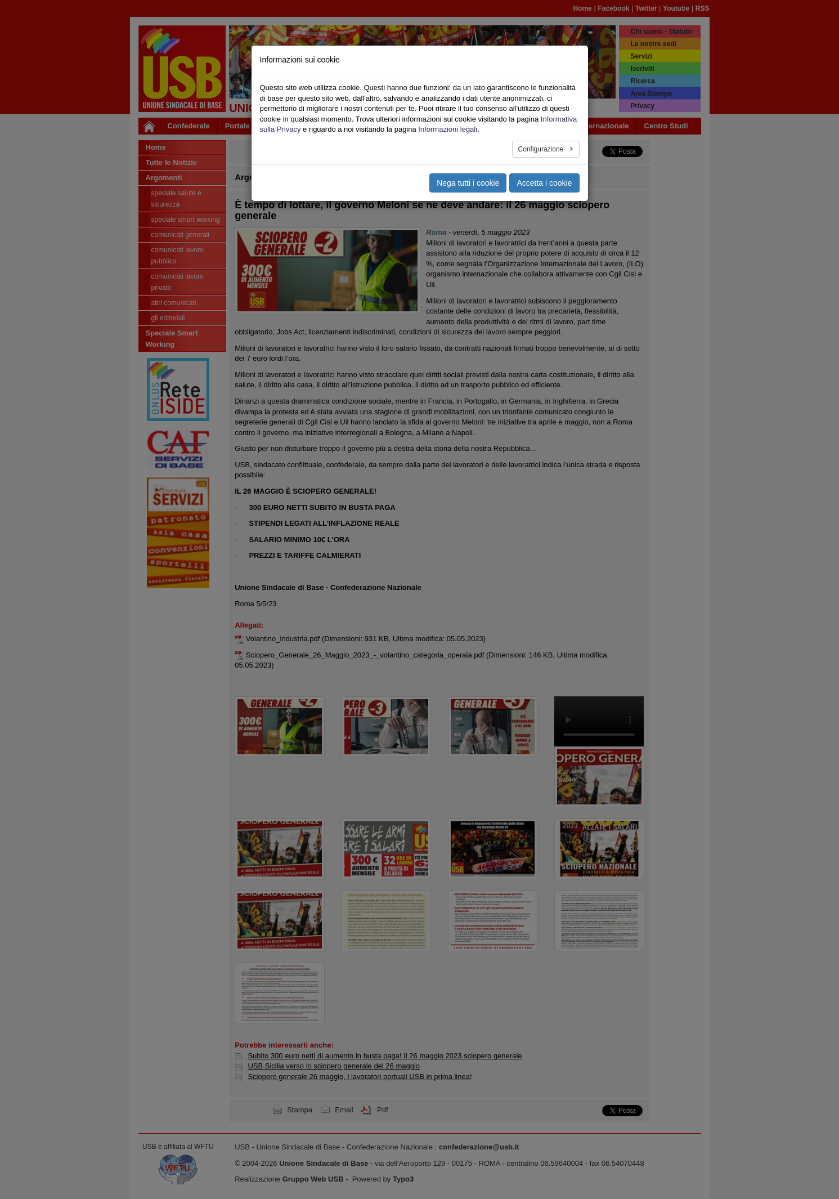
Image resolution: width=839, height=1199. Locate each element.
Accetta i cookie (544, 162)
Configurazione (542, 129)
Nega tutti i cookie (468, 162)
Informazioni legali (447, 109)
